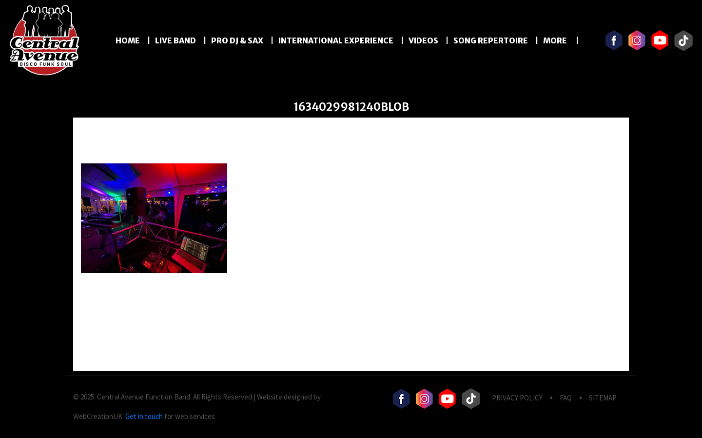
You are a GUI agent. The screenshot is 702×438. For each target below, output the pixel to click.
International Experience (335, 40)
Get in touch (144, 416)
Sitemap (603, 397)
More (555, 40)
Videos (423, 40)
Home (128, 40)
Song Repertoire (490, 40)
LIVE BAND (175, 40)
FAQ (566, 397)
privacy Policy (517, 397)
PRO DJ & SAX (237, 40)
